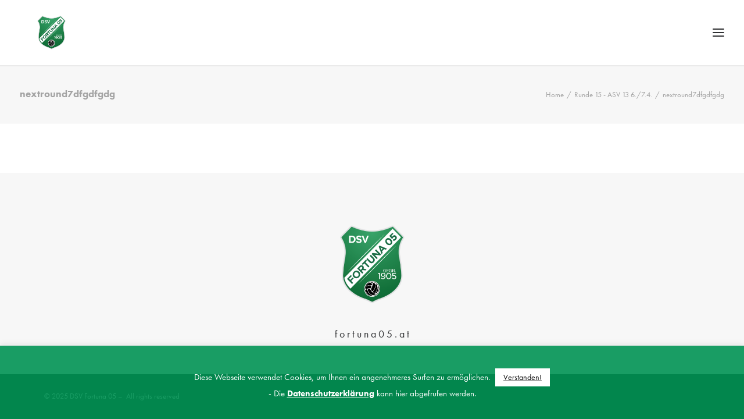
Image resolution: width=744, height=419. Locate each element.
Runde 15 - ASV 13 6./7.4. (613, 119)
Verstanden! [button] (522, 377)
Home (555, 119)
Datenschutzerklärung (330, 393)
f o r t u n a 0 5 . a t (372, 333)
